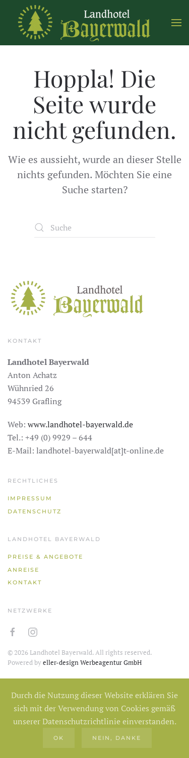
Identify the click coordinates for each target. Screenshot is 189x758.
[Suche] (94, 227)
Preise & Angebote (45, 556)
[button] (176, 23)
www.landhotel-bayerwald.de (80, 424)
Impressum (30, 498)
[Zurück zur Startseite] (83, 22)
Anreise (23, 569)
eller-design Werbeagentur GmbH (92, 662)
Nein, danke (116, 737)
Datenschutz (34, 511)
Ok (58, 737)
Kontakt (25, 582)
